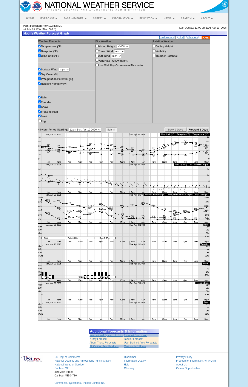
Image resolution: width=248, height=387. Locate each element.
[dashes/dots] (166, 37)
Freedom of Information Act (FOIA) (196, 360)
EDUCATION (148, 18)
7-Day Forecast (98, 338)
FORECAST (48, 18)
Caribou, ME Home (135, 346)
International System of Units (106, 335)
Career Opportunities (188, 368)
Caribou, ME (61, 368)
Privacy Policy (184, 357)
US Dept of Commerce (67, 357)
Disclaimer (130, 357)
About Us (181, 364)
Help (126, 364)
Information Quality (135, 360)
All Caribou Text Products (104, 346)
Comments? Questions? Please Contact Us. (79, 382)
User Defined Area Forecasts (140, 342)
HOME (30, 18)
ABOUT (207, 18)
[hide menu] (192, 37)
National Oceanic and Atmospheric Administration (82, 360)
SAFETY (99, 18)
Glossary (129, 368)
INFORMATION (122, 18)
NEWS (169, 18)
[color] (180, 37)
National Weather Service (69, 364)
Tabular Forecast (133, 338)
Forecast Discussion (135, 335)
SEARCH (187, 18)
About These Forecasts (103, 342)
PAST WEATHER (75, 18)
